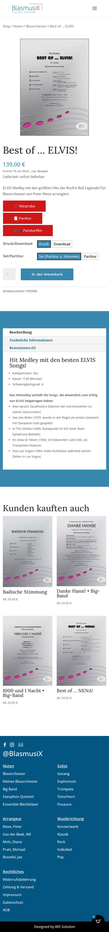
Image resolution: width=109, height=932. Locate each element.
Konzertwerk (67, 826)
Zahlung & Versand (18, 887)
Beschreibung (20, 332)
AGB (6, 910)
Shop (6, 26)
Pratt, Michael (14, 849)
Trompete (65, 789)
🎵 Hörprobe (24, 206)
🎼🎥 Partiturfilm (28, 230)
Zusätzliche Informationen (31, 340)
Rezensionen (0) (22, 348)
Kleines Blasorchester (20, 781)
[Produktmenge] (9, 274)
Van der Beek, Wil (17, 834)
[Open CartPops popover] (98, 921)
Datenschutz (13, 902)
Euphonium (66, 781)
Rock (61, 841)
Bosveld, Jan (12, 857)
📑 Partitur (23, 218)
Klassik (62, 834)
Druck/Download (17, 243)
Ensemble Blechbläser (20, 804)
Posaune (64, 804)
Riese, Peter (12, 826)
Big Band (10, 789)
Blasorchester (36, 26)
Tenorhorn (66, 796)
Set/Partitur (13, 256)
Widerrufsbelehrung (19, 879)
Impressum (12, 894)
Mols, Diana (12, 841)
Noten (18, 26)
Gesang (63, 773)
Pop (60, 857)
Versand (42, 171)
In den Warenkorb (47, 274)
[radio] (44, 244)
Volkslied (64, 849)
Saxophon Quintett (18, 796)
